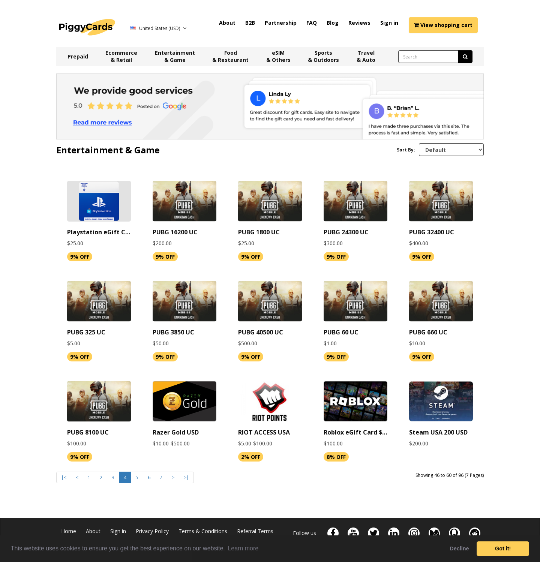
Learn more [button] (243, 548)
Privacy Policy (152, 531)
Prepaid (78, 56)
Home (68, 531)
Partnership (281, 22)
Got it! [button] (503, 549)
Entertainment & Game (175, 56)
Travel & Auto (366, 56)
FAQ (311, 22)
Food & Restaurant (230, 56)
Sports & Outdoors (323, 56)
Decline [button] (459, 549)
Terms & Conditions (202, 531)
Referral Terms (255, 531)
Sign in (389, 22)
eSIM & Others (278, 56)
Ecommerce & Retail (121, 56)
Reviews (359, 22)
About (227, 22)
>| (186, 477)
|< (63, 477)
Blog (333, 22)
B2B (250, 22)
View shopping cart (443, 24)
